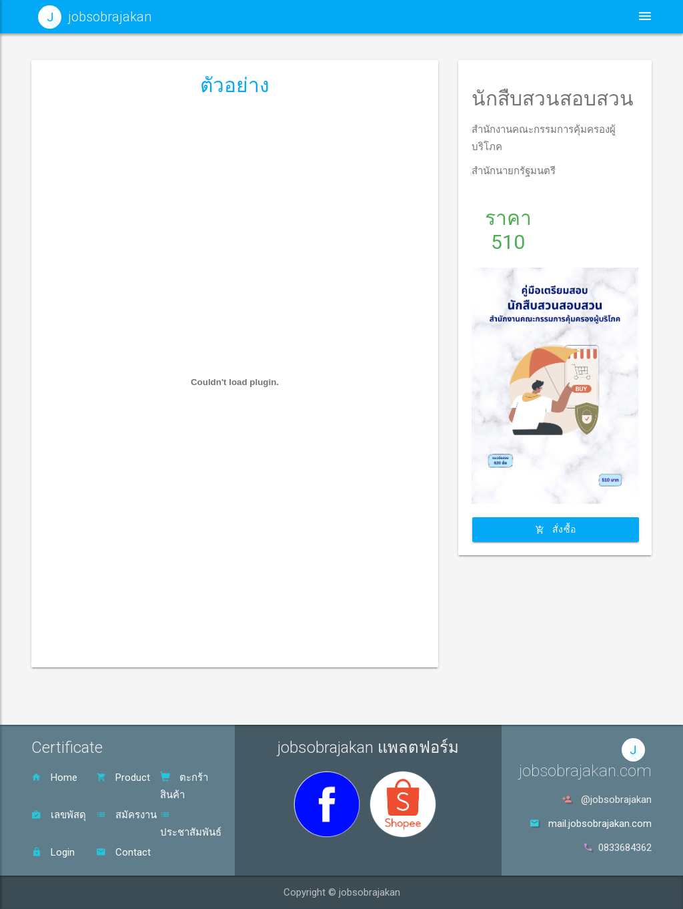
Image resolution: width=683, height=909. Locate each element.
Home (54, 778)
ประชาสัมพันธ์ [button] (408, 16)
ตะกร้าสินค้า (184, 786)
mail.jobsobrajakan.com (600, 824)
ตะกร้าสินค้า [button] (571, 16)
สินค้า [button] (492, 16)
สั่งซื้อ (556, 529)
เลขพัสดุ (58, 815)
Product (123, 778)
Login (53, 852)
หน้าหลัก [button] (324, 16)
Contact (123, 852)
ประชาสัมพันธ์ (190, 824)
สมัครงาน (126, 815)
